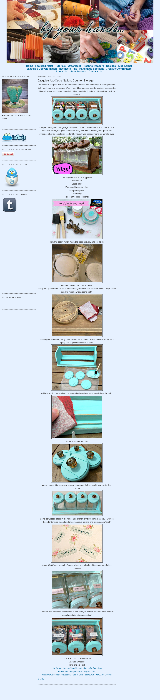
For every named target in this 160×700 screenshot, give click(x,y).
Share (41, 679)
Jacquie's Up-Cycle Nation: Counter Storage (65, 80)
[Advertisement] (17, 235)
